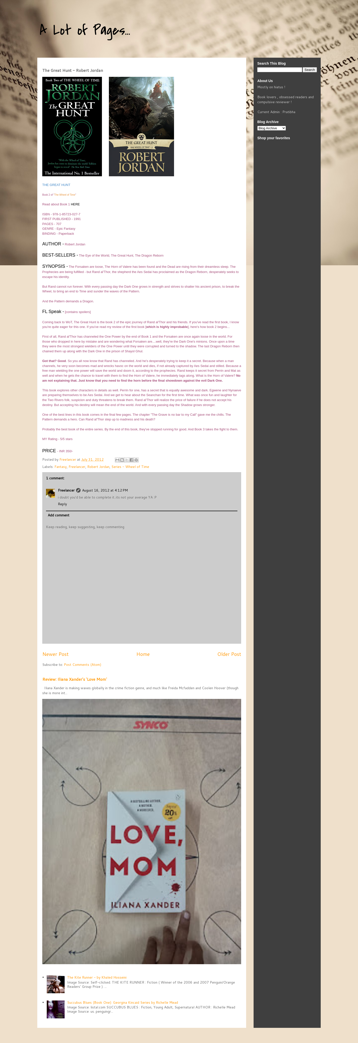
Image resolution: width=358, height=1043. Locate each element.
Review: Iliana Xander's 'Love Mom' (74, 679)
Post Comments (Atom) (82, 664)
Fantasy (60, 466)
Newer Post (55, 654)
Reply (62, 503)
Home (143, 654)
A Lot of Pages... (85, 30)
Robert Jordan (98, 466)
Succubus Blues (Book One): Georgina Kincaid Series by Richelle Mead (122, 1002)
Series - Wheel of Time (130, 466)
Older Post (229, 654)
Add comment (58, 515)
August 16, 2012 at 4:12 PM (105, 490)
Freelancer (77, 466)
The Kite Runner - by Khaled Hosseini (97, 977)
